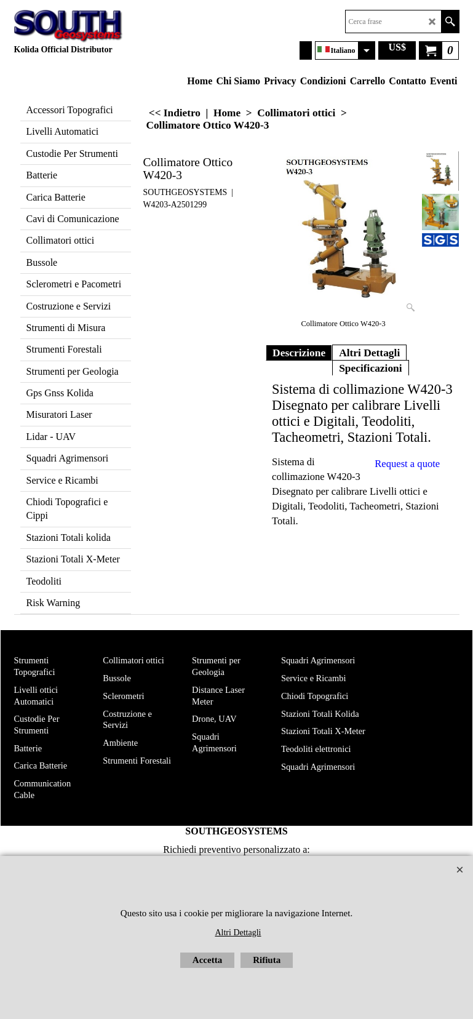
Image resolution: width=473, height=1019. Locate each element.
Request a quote (407, 464)
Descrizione (298, 352)
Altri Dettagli (369, 352)
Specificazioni (370, 368)
